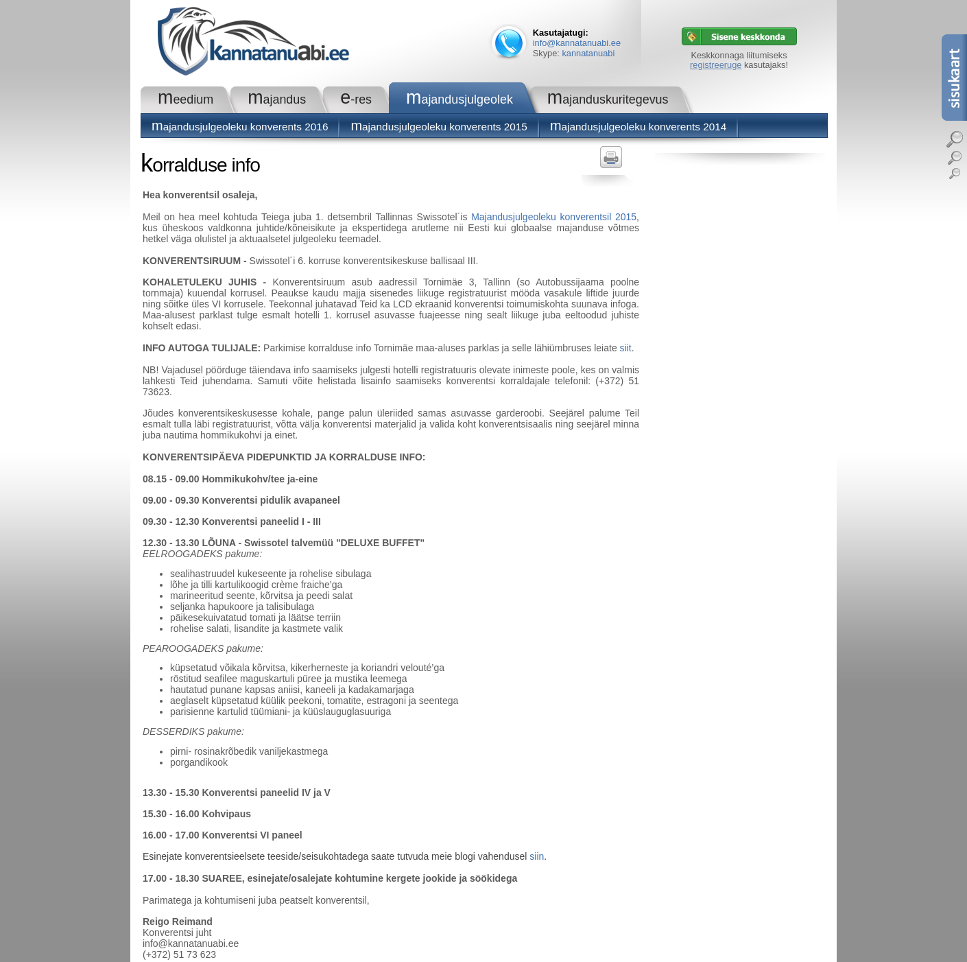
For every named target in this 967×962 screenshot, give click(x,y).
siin (536, 856)
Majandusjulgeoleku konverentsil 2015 (553, 216)
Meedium (185, 99)
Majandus (277, 99)
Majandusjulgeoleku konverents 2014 (638, 126)
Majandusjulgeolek (459, 99)
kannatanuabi (588, 53)
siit (626, 347)
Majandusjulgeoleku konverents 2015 (438, 126)
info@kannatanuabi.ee (577, 43)
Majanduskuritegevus (608, 99)
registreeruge (715, 65)
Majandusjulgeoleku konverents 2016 (240, 126)
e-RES (356, 99)
